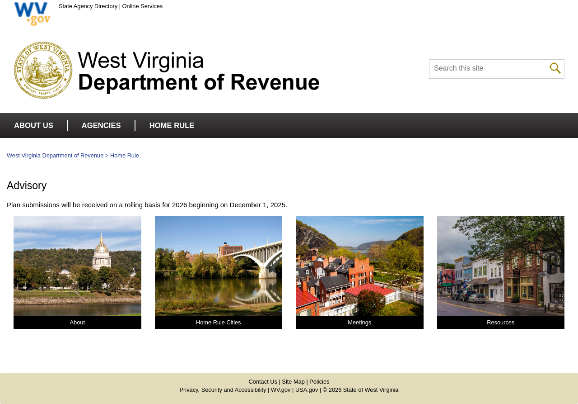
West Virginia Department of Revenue (55, 155)
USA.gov (306, 389)
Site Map (293, 381)
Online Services (142, 6)
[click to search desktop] (555, 67)
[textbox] (496, 69)
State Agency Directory (88, 6)
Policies (319, 381)
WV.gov (281, 389)
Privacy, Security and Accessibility (223, 389)
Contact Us (263, 381)
